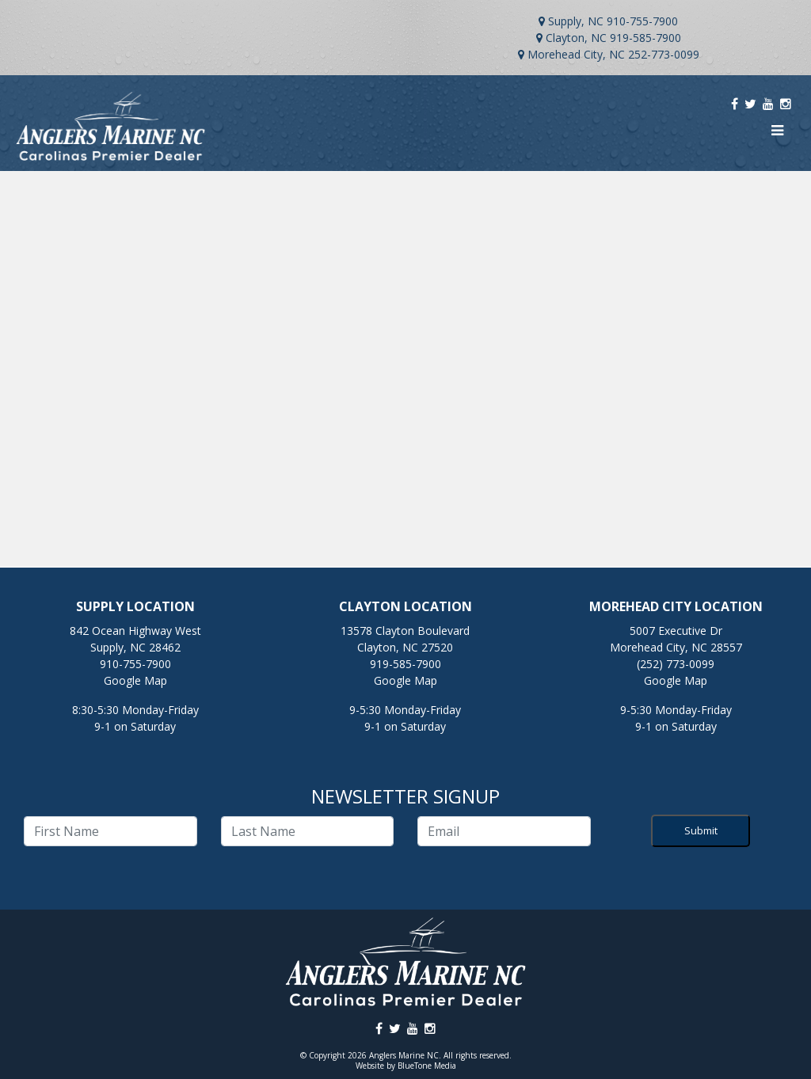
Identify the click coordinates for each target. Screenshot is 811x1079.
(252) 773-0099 (675, 663)
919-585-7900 (645, 37)
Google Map (135, 680)
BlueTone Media (427, 1065)
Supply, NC (575, 20)
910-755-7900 (642, 20)
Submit (701, 830)
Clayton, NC (576, 37)
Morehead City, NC (576, 54)
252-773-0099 (663, 54)
